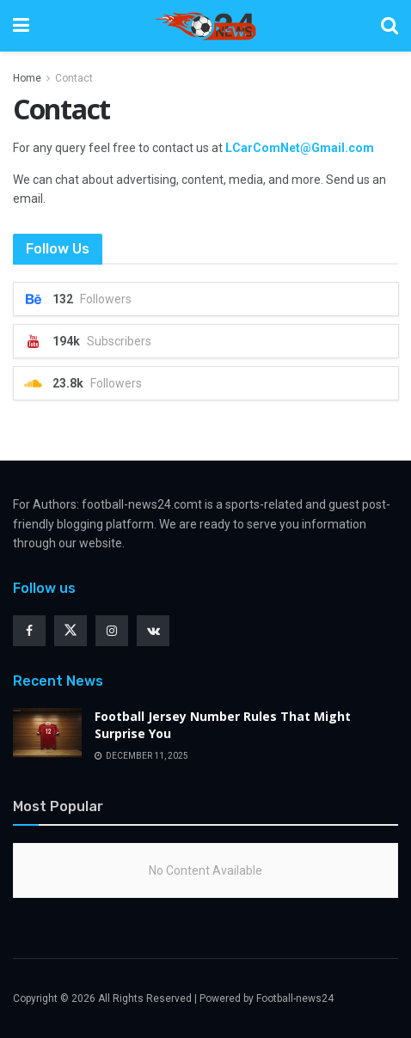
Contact (74, 78)
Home (27, 78)
